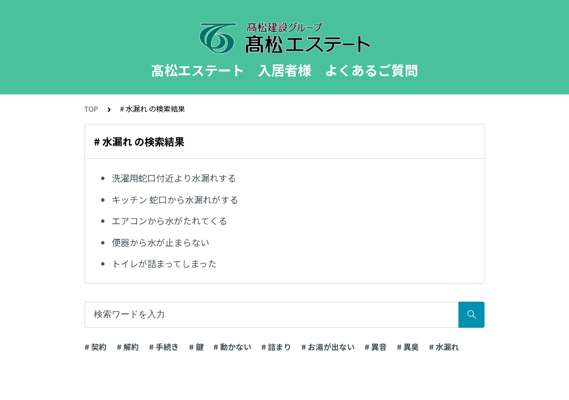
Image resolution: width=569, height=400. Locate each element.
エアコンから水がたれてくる (169, 220)
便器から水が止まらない (160, 242)
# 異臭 (408, 346)
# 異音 (376, 346)
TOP (91, 108)
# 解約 (128, 346)
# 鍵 (196, 346)
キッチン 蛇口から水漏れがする (175, 199)
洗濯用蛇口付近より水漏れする (174, 177)
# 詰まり (276, 346)
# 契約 (95, 346)
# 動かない (232, 346)
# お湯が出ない (328, 346)
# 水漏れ (444, 346)
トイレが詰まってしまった (164, 263)
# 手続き (164, 346)
